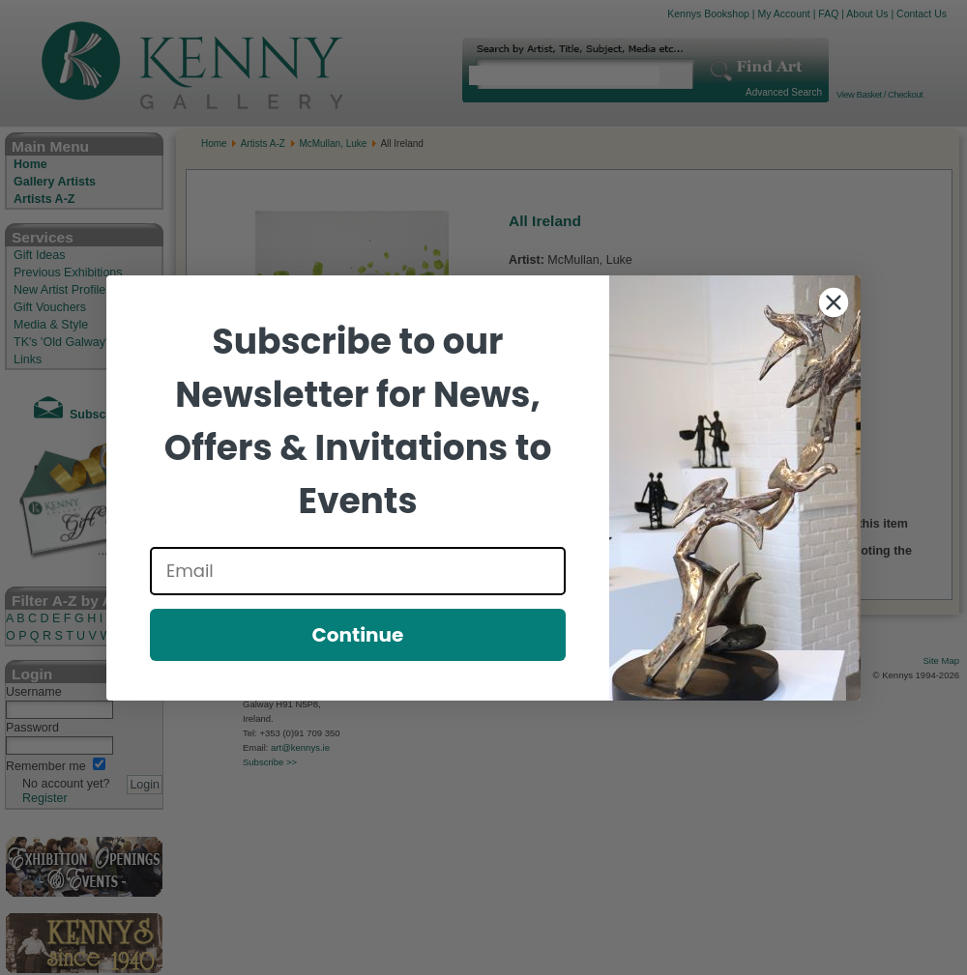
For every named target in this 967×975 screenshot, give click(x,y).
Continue (358, 634)
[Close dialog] (833, 302)
